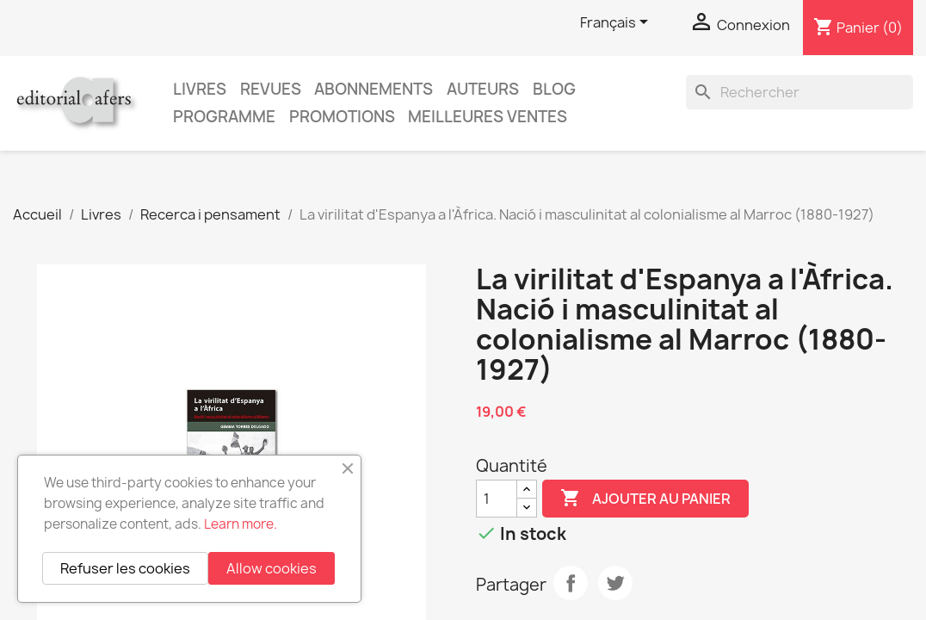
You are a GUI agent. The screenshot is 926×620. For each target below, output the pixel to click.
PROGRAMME (224, 116)
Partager (570, 583)
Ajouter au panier (645, 498)
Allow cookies (271, 568)
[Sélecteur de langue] (617, 23)
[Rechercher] (799, 92)
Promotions (342, 116)
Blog (554, 89)
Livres (199, 89)
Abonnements (373, 89)
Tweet (615, 583)
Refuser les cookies (125, 568)
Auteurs (483, 89)
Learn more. (240, 524)
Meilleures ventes (487, 116)
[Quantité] (496, 499)
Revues (270, 89)
